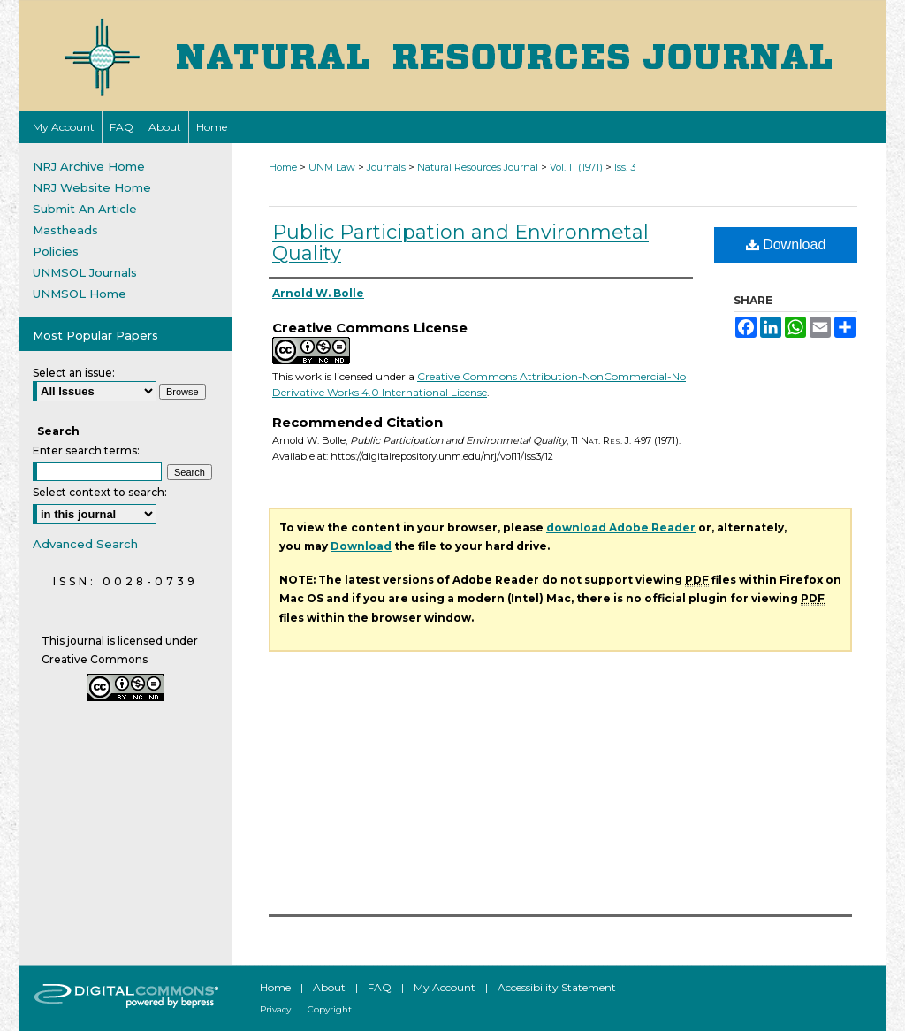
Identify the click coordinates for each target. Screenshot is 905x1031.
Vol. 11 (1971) (576, 167)
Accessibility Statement (557, 987)
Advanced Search (85, 544)
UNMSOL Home (79, 293)
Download (786, 244)
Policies (56, 251)
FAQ (380, 987)
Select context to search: (100, 492)
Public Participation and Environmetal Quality (460, 242)
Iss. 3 (624, 167)
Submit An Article (85, 209)
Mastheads (65, 230)
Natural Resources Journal (477, 167)
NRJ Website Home (92, 187)
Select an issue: (74, 372)
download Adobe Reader (621, 527)
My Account (444, 987)
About (329, 987)
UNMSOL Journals (85, 272)
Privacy (275, 1009)
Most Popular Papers (95, 335)
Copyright (330, 1009)
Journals (386, 167)
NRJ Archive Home (89, 166)
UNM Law (331, 167)
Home (283, 167)
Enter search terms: (86, 450)
